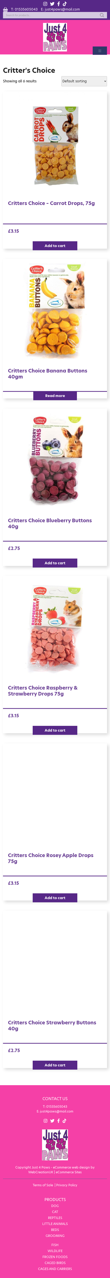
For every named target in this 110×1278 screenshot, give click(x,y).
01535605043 (26, 9)
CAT (55, 1212)
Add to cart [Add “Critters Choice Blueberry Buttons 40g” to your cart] (55, 563)
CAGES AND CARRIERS (55, 1269)
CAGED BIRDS (55, 1263)
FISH (55, 1245)
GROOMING (55, 1236)
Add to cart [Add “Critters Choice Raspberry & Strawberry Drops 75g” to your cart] (55, 730)
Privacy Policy (66, 1185)
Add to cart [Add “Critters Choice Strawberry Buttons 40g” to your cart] (55, 1065)
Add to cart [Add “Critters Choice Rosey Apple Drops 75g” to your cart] (55, 897)
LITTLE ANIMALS (55, 1224)
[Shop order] (84, 81)
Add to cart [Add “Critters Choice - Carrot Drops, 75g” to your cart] (55, 245)
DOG (55, 1206)
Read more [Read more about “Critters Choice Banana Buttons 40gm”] (55, 395)
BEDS (55, 1230)
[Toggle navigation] (100, 50)
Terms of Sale (43, 1185)
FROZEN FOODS (55, 1257)
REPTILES (55, 1218)
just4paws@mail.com (62, 9)
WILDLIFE (55, 1251)
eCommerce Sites (69, 1172)
